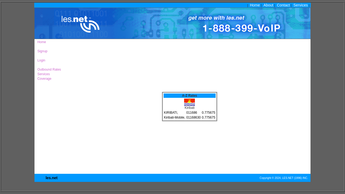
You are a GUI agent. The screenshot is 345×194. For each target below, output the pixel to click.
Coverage (43, 79)
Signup (41, 51)
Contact (283, 5)
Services (301, 5)
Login (40, 60)
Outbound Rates (48, 69)
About (268, 5)
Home (255, 5)
